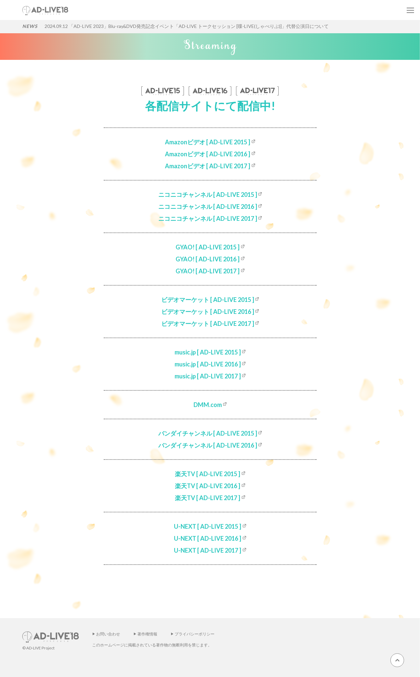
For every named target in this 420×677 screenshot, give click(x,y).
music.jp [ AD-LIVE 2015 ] (208, 352)
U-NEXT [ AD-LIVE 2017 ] (207, 550)
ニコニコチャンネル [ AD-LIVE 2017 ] (207, 218)
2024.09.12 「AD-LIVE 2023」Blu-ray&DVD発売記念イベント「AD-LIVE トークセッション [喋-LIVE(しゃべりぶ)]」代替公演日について (187, 26)
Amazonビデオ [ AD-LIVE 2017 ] (207, 166)
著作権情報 (147, 633)
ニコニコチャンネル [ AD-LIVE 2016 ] (207, 206)
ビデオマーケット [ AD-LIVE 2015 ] (207, 299)
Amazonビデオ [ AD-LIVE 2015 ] (207, 142)
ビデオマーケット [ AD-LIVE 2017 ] (207, 323)
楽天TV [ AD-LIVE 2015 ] (207, 473)
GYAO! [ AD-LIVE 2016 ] (207, 259)
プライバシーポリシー (194, 633)
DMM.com (208, 404)
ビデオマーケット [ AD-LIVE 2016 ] (207, 311)
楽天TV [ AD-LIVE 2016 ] (207, 485)
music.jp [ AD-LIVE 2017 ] (208, 376)
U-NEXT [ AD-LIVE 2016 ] (207, 538)
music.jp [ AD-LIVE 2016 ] (208, 364)
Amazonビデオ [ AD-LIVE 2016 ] (207, 154)
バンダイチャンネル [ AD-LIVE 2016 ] (207, 445)
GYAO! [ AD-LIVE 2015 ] (207, 247)
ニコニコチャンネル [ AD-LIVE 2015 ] (207, 194)
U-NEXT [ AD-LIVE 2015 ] (207, 526)
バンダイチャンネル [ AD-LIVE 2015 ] (207, 433)
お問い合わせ (108, 633)
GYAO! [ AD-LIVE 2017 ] (207, 271)
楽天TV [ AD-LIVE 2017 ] (207, 497)
